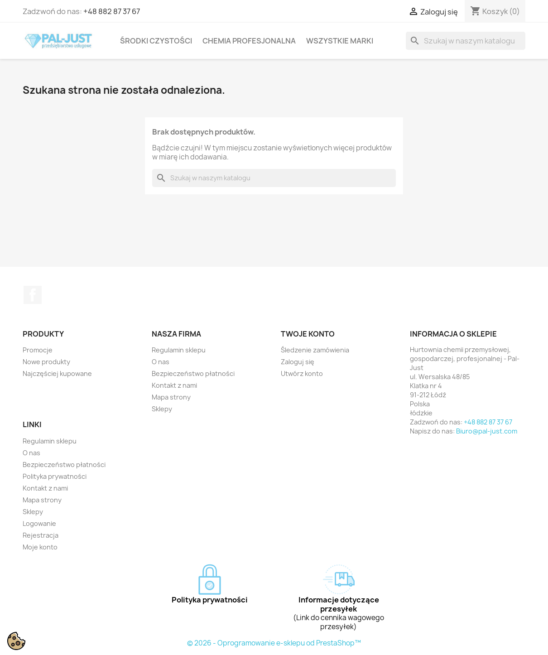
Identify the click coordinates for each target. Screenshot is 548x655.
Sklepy (162, 409)
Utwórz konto (302, 373)
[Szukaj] (465, 41)
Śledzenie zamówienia (315, 350)
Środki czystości (156, 41)
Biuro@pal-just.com (486, 431)
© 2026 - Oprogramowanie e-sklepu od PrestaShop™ (274, 643)
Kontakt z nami (174, 385)
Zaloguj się (297, 361)
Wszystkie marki (339, 41)
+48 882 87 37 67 (111, 11)
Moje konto (40, 547)
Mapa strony (171, 397)
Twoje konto (308, 334)
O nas (160, 361)
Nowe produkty (46, 361)
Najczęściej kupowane (57, 373)
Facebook (33, 295)
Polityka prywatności (55, 476)
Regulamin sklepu (179, 350)
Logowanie (39, 523)
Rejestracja (40, 535)
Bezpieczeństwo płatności (193, 373)
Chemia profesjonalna (249, 41)
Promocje (38, 350)
